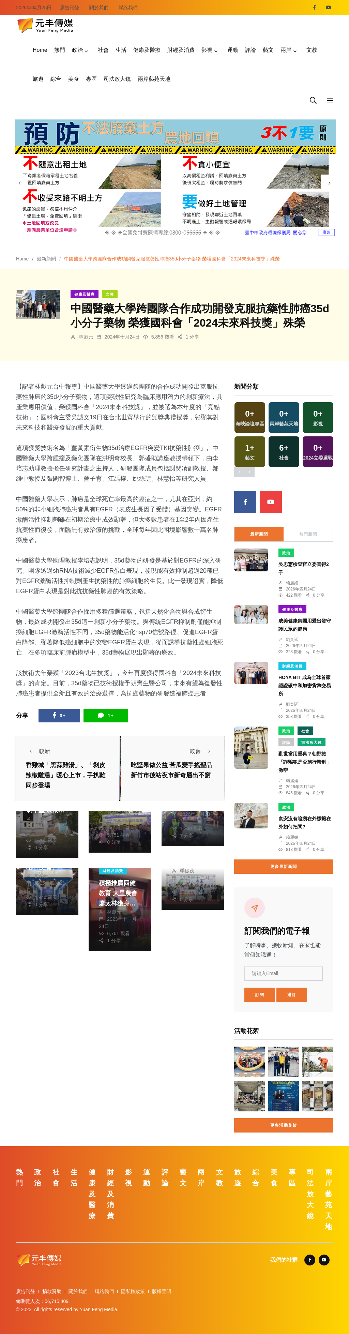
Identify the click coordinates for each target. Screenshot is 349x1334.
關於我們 (98, 7)
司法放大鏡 (117, 79)
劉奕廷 (41, 876)
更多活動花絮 (283, 1125)
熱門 (59, 50)
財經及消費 (181, 50)
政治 (77, 50)
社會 (103, 50)
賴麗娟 (292, 583)
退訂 (291, 994)
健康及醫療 (147, 50)
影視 (206, 50)
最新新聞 (46, 258)
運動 (232, 50)
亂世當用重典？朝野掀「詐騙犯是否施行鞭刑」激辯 (304, 762)
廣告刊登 (69, 7)
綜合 (55, 79)
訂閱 (259, 994)
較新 (38, 751)
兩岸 (285, 50)
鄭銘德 (41, 819)
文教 (311, 50)
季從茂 (187, 870)
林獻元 (86, 337)
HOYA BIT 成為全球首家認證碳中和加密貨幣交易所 (304, 685)
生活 (121, 50)
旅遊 (38, 79)
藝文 (268, 50)
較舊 (202, 751)
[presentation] (19, 183)
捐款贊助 (51, 1291)
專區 (91, 79)
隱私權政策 (133, 1291)
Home (40, 50)
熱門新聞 (308, 534)
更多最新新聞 (283, 866)
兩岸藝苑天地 (154, 79)
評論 (250, 50)
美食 (73, 79)
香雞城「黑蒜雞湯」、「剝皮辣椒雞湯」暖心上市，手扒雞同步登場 (65, 775)
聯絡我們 (128, 7)
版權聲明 (161, 1291)
